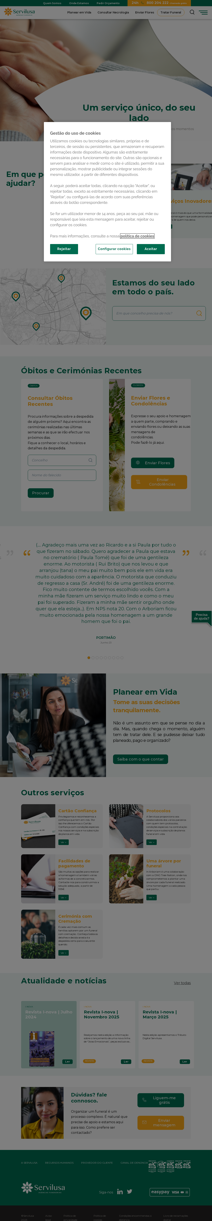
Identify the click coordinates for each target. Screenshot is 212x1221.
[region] (107, 191)
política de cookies (137, 236)
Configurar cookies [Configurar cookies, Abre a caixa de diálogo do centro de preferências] (114, 249)
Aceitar (151, 249)
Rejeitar (64, 249)
